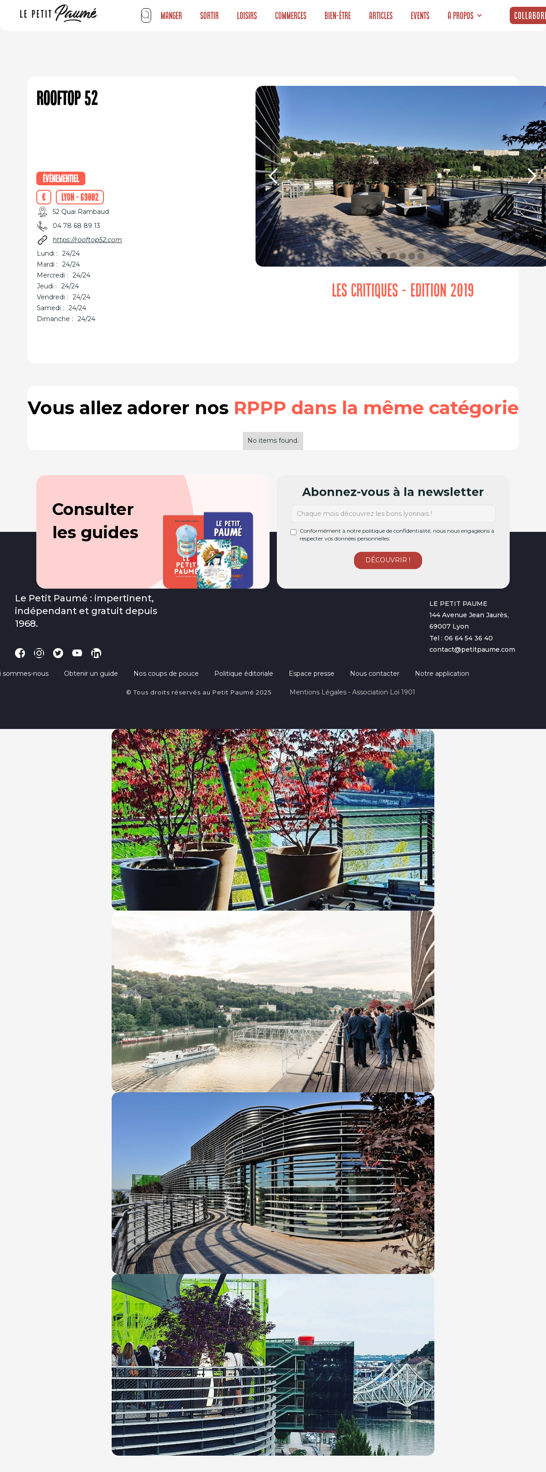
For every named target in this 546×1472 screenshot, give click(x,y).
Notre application (442, 673)
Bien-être (338, 15)
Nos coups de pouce (166, 673)
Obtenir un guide (91, 673)
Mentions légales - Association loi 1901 (352, 692)
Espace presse (311, 673)
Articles (381, 15)
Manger (171, 15)
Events (420, 15)
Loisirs (247, 15)
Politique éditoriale (243, 673)
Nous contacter (374, 673)
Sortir (209, 15)
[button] (465, 15)
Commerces (290, 15)
